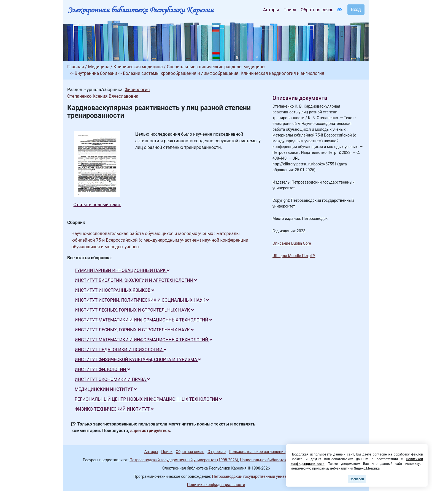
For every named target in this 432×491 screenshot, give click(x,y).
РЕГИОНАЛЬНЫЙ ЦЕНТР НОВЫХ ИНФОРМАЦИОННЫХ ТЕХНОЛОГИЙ (148, 399)
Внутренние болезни (96, 73)
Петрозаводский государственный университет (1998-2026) (183, 460)
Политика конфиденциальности (216, 484)
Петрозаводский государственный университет (255, 476)
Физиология (137, 89)
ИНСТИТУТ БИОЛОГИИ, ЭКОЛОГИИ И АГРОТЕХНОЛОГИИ (136, 280)
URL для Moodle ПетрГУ (293, 255)
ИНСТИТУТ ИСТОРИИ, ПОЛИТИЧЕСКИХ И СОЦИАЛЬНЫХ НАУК (142, 300)
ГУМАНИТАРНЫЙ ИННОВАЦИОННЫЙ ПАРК (122, 270)
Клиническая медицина (138, 66)
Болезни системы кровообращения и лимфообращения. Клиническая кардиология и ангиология (223, 73)
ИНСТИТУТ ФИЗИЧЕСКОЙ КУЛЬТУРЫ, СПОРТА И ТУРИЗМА (138, 359)
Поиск (289, 9)
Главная (75, 66)
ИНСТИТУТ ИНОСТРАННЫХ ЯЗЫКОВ (114, 290)
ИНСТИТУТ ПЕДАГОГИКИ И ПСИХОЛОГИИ (120, 349)
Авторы (271, 9)
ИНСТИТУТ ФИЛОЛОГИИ (102, 369)
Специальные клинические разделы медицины (216, 66)
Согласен (357, 479)
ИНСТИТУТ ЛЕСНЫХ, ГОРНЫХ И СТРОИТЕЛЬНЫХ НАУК (134, 310)
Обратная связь (317, 9)
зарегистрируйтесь (150, 430)
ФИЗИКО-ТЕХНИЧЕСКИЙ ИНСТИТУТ (114, 409)
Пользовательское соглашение (257, 451)
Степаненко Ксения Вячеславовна (102, 96)
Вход (356, 9)
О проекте (216, 451)
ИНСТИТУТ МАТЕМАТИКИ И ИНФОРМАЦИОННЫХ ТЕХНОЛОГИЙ (143, 320)
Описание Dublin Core (291, 243)
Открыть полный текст (97, 204)
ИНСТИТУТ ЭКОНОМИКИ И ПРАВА (112, 379)
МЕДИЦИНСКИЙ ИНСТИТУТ (106, 389)
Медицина (98, 66)
